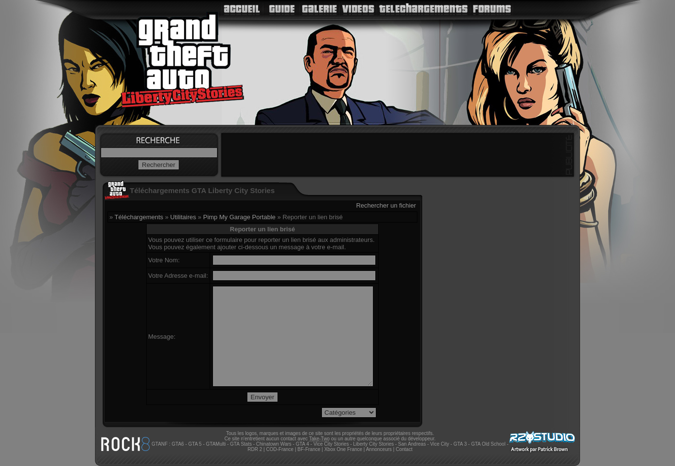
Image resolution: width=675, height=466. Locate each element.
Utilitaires (183, 217)
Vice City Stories (331, 444)
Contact (404, 449)
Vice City (439, 444)
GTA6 (177, 444)
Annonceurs (379, 449)
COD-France (279, 449)
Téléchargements (139, 217)
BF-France (308, 449)
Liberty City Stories (373, 444)
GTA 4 (302, 444)
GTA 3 (460, 444)
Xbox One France (343, 449)
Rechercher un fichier (386, 205)
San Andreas (412, 444)
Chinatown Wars (273, 444)
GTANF (160, 444)
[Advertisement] (397, 155)
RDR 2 (254, 449)
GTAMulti (216, 444)
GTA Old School (488, 444)
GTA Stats (241, 444)
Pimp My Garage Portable (239, 217)
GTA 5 (195, 444)
